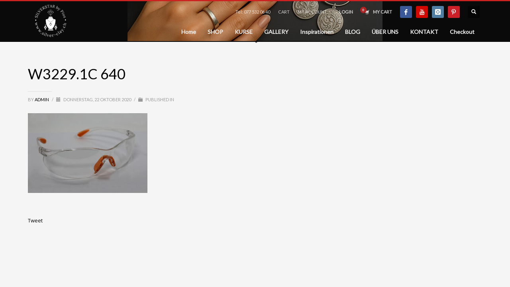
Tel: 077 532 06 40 (252, 11)
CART (284, 11)
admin (42, 99)
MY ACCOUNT (312, 11)
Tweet (35, 220)
